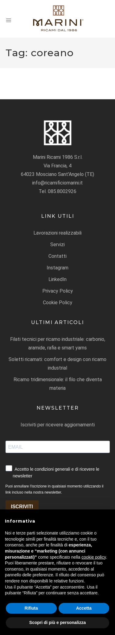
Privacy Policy (57, 291)
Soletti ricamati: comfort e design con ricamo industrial (57, 363)
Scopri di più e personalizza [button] (57, 622)
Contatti (57, 256)
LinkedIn (57, 279)
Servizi (57, 244)
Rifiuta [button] (31, 608)
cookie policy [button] (94, 557)
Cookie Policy (57, 302)
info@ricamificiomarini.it (57, 183)
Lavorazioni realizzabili (57, 233)
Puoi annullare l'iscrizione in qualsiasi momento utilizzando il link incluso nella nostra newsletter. (55, 489)
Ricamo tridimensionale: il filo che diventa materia (57, 384)
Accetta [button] (84, 608)
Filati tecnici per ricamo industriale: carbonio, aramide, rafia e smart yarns (57, 343)
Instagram (57, 268)
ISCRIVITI (22, 506)
